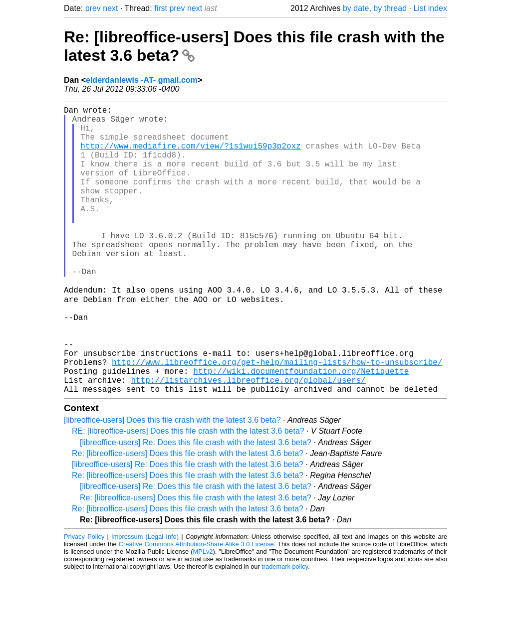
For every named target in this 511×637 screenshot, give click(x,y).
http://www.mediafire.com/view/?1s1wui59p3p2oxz (190, 155)
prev (93, 8)
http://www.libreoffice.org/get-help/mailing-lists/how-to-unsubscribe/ (277, 418)
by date (356, 8)
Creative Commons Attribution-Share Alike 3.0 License (196, 607)
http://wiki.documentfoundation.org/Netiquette (301, 429)
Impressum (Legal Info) (145, 599)
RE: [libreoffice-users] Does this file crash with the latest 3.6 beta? (188, 493)
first (160, 8)
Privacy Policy (84, 599)
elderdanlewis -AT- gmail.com (142, 80)
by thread (390, 8)
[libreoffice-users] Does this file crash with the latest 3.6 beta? (172, 482)
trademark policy (284, 629)
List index (430, 8)
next (110, 8)
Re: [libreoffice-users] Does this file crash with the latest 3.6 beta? (187, 516)
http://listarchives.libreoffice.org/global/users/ (248, 440)
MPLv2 (203, 614)
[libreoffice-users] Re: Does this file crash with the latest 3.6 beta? (195, 505)
